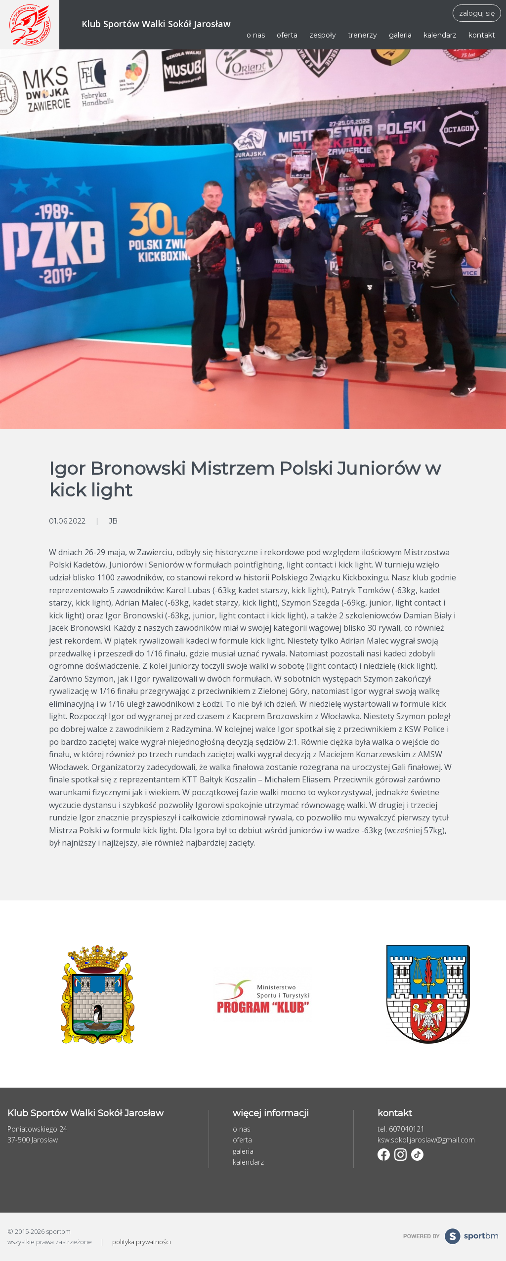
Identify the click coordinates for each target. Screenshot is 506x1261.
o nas (256, 35)
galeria (400, 35)
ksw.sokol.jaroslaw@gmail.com (426, 1139)
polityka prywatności (141, 1241)
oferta (287, 35)
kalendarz (440, 35)
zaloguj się (477, 13)
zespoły (322, 35)
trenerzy (362, 35)
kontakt (481, 35)
